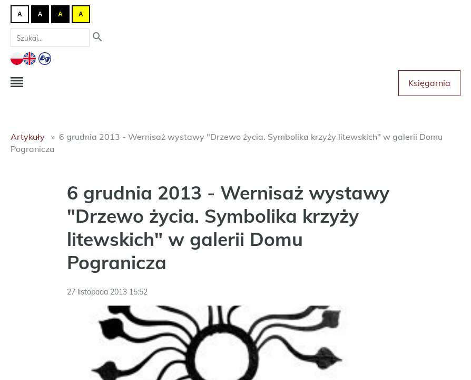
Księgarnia (429, 83)
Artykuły (28, 136)
